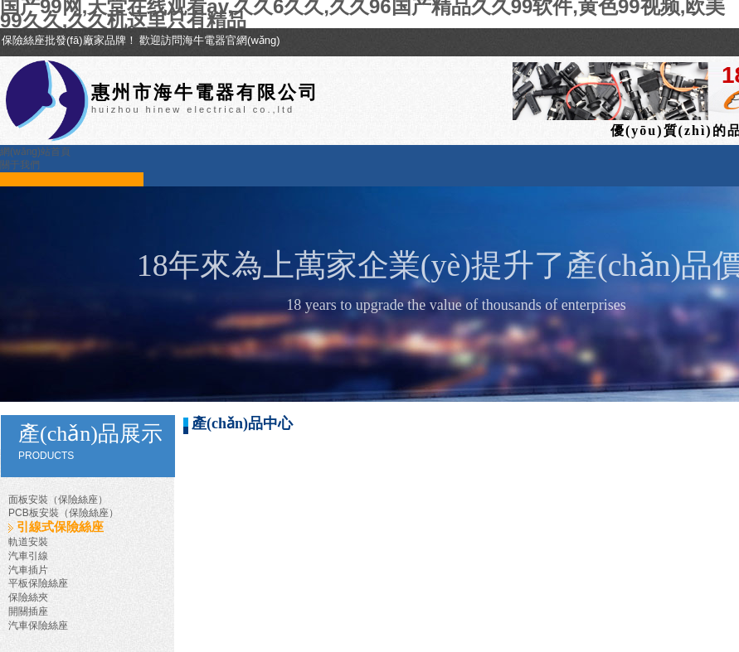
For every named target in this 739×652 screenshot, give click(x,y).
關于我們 (20, 165)
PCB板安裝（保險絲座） (63, 513)
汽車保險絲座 (38, 625)
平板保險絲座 (38, 583)
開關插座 (28, 611)
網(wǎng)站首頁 (35, 151)
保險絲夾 (28, 597)
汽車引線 (28, 556)
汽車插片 (28, 570)
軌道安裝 (28, 542)
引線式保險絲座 (60, 527)
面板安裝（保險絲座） (58, 499)
